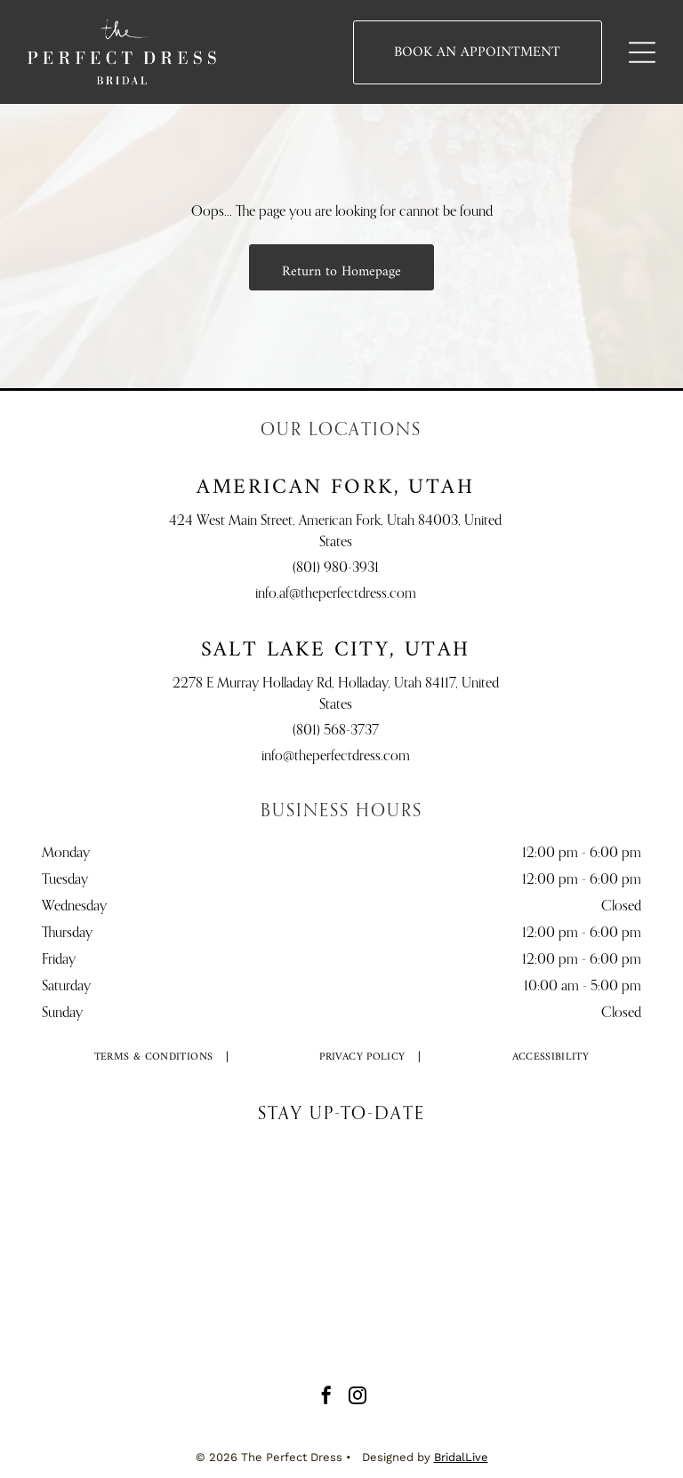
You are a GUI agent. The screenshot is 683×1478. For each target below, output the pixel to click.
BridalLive (461, 1457)
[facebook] (326, 1397)
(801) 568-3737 (336, 731)
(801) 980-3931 (336, 568)
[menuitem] (154, 1057)
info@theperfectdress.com (335, 757)
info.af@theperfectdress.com (335, 594)
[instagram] (357, 1397)
